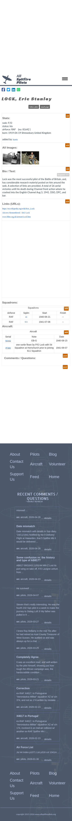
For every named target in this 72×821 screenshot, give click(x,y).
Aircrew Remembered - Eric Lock (16, 213)
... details (46, 518)
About (15, 454)
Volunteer (57, 464)
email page (45, 107)
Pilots (35, 454)
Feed (34, 477)
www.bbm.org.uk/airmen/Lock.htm (16, 217)
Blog (53, 454)
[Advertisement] (36, 38)
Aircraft (36, 464)
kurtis (15, 139)
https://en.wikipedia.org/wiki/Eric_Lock (18, 209)
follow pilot (33, 107)
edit (67, 116)
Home (54, 477)
